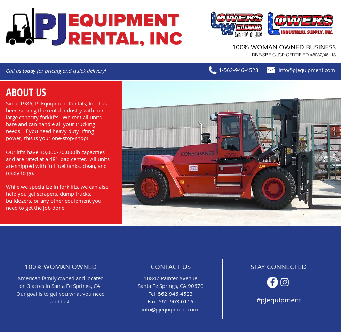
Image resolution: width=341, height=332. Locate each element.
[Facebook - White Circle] (272, 282)
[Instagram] (284, 282)
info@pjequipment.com (307, 69)
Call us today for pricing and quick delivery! (56, 70)
